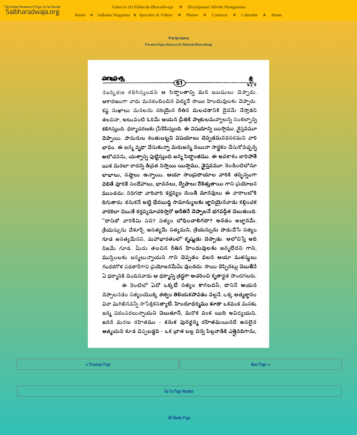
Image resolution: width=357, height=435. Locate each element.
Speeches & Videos (156, 15)
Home (276, 15)
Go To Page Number (179, 391)
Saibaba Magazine (113, 15)
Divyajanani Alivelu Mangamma (217, 7)
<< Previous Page (98, 364)
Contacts (219, 15)
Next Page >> (260, 364)
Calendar (249, 15)
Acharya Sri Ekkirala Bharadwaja (142, 7)
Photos (192, 15)
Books (80, 15)
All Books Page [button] (179, 417)
